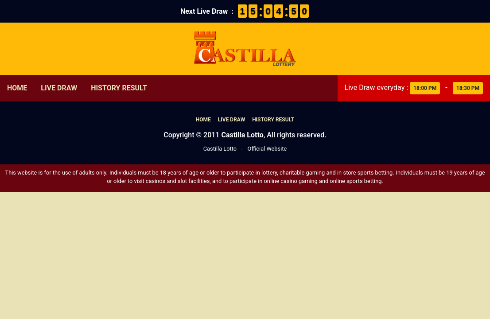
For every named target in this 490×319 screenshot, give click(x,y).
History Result (119, 88)
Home (17, 88)
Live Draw (59, 88)
